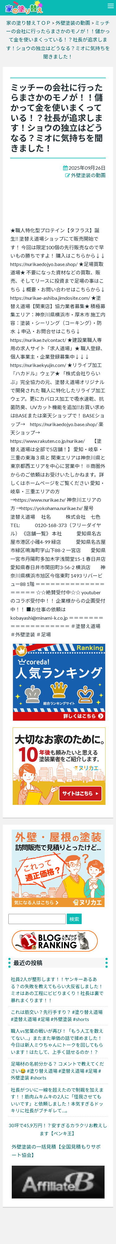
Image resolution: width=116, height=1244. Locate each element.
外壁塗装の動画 (88, 175)
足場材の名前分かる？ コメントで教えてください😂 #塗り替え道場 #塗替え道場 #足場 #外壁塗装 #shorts (57, 1070)
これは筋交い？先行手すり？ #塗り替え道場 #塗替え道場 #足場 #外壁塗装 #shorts (57, 1015)
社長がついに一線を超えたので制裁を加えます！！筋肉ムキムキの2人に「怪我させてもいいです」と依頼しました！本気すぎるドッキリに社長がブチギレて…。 (57, 1100)
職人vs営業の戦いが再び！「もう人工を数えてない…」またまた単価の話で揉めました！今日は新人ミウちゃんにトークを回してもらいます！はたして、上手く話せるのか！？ (57, 1041)
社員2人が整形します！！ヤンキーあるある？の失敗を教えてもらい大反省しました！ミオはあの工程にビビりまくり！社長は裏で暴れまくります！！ (57, 989)
